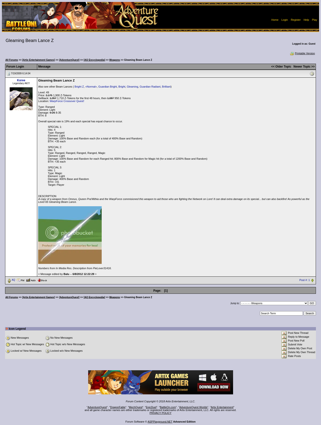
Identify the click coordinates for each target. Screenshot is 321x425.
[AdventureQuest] (69, 60)
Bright (121, 86)
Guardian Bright (107, 86)
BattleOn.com (168, 407)
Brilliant (166, 86)
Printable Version (302, 53)
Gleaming (132, 86)
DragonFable (118, 407)
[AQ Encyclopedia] (94, 60)
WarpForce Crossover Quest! (67, 101)
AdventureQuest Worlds (193, 407)
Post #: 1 (304, 280)
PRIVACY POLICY (160, 412)
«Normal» (91, 86)
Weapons (114, 60)
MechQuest (136, 407)
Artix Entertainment (222, 407)
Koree (21, 80)
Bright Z (79, 86)
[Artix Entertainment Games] (38, 60)
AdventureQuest (97, 407)
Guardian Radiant (150, 86)
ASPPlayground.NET (160, 421)
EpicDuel (151, 407)
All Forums (11, 60)
